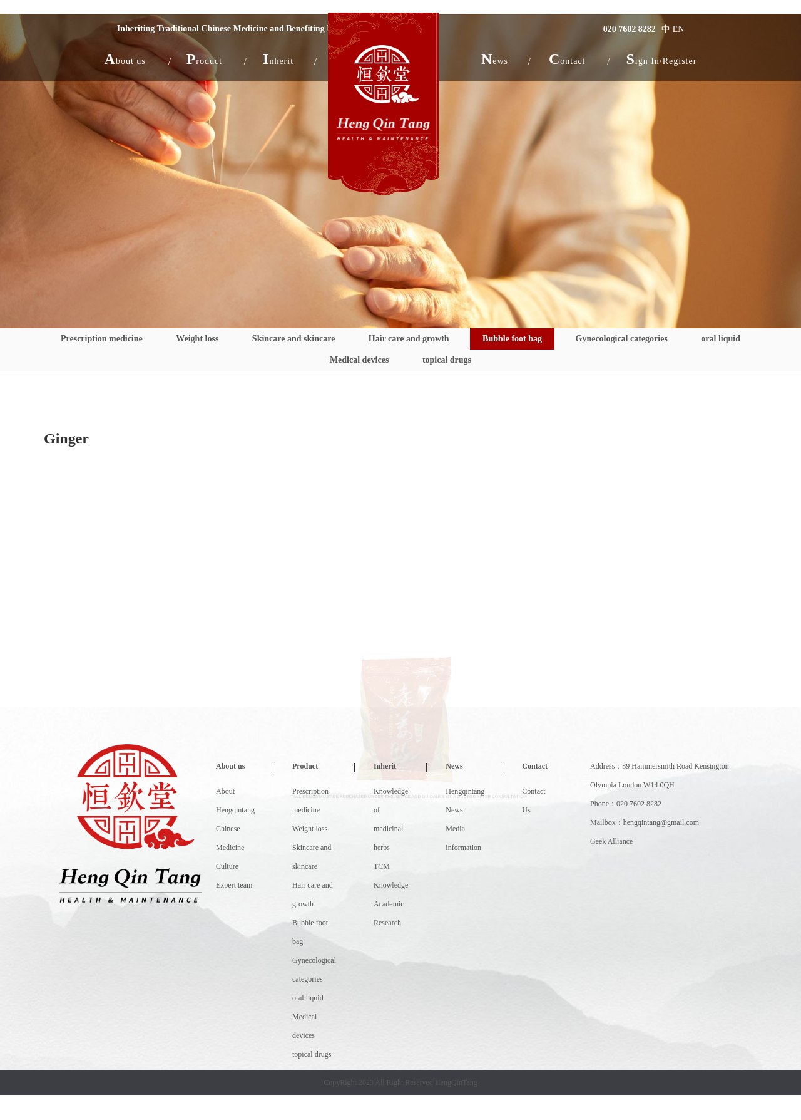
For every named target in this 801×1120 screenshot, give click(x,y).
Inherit (385, 766)
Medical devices (359, 360)
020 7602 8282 (629, 29)
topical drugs (446, 360)
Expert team (234, 885)
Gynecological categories (622, 338)
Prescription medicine (102, 338)
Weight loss (197, 338)
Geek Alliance (611, 841)
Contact (535, 766)
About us (230, 766)
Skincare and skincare (293, 338)
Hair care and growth (409, 338)
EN (679, 29)
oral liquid (720, 338)
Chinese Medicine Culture (230, 847)
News (454, 766)
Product (305, 766)
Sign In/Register (661, 59)
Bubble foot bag (512, 338)
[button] (125, 59)
